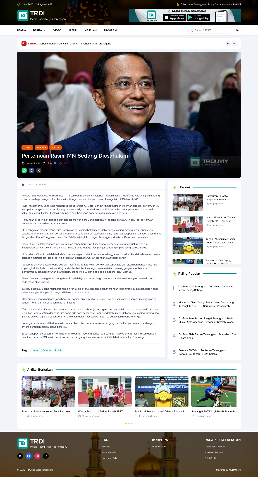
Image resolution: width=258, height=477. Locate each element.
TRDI (27, 469)
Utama (21, 30)
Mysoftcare (235, 469)
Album (72, 30)
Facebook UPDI (110, 452)
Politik (56, 147)
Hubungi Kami (159, 446)
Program (110, 30)
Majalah (90, 30)
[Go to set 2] (129, 423)
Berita (39, 30)
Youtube (106, 446)
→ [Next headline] (234, 43)
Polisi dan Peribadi (213, 452)
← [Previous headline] (228, 43)
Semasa (41, 147)
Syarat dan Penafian (214, 446)
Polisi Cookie (210, 458)
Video (57, 30)
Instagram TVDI (109, 458)
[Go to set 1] (126, 423)
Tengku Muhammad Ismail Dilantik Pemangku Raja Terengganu (75, 43)
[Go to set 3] (132, 423)
